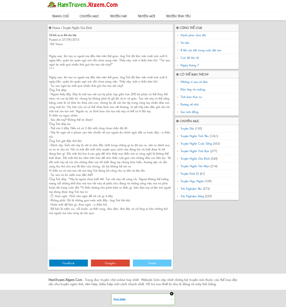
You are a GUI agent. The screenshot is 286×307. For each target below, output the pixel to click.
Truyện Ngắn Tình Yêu (195, 136)
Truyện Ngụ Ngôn (192, 181)
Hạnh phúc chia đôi (193, 35)
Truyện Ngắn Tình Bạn (195, 151)
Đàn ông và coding (192, 89)
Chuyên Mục (89, 16)
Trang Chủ (60, 16)
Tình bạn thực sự (191, 96)
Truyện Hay (118, 16)
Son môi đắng (189, 112)
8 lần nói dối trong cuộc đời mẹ (201, 50)
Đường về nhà (189, 104)
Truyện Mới (146, 16)
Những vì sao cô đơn (194, 81)
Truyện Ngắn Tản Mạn (195, 166)
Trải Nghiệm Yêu (191, 188)
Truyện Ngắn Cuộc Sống (196, 143)
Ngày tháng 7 (190, 65)
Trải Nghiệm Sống (192, 196)
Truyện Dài (187, 128)
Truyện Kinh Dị (190, 173)
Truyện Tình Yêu (178, 16)
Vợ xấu (185, 42)
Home (56, 27)
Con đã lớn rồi (190, 57)
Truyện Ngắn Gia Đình (77, 27)
